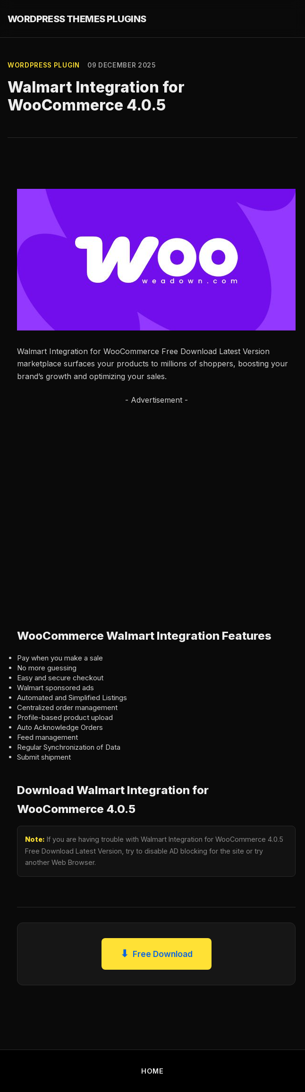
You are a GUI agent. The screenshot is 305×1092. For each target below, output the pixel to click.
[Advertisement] (96, 507)
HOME (152, 1071)
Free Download (156, 954)
